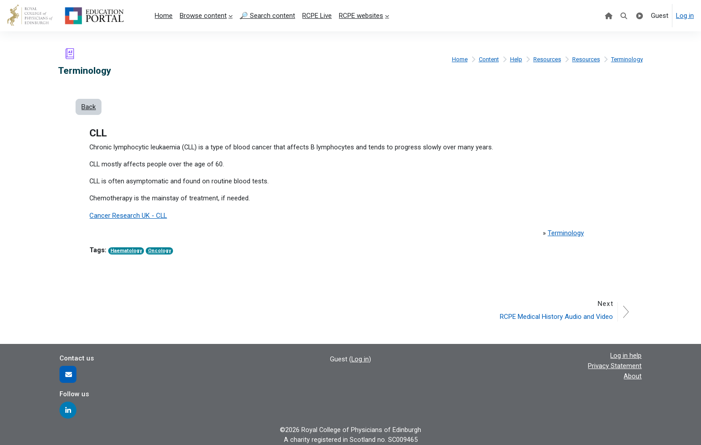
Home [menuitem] (164, 16)
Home (458, 59)
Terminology (627, 59)
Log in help (626, 355)
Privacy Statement (615, 365)
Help (516, 59)
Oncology (159, 251)
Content (487, 59)
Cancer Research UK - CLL (128, 216)
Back (88, 107)
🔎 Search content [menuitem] (267, 16)
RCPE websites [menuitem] (361, 16)
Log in (685, 16)
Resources (547, 59)
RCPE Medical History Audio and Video (555, 316)
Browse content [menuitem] (203, 16)
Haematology (126, 251)
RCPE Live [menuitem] (317, 16)
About (633, 375)
